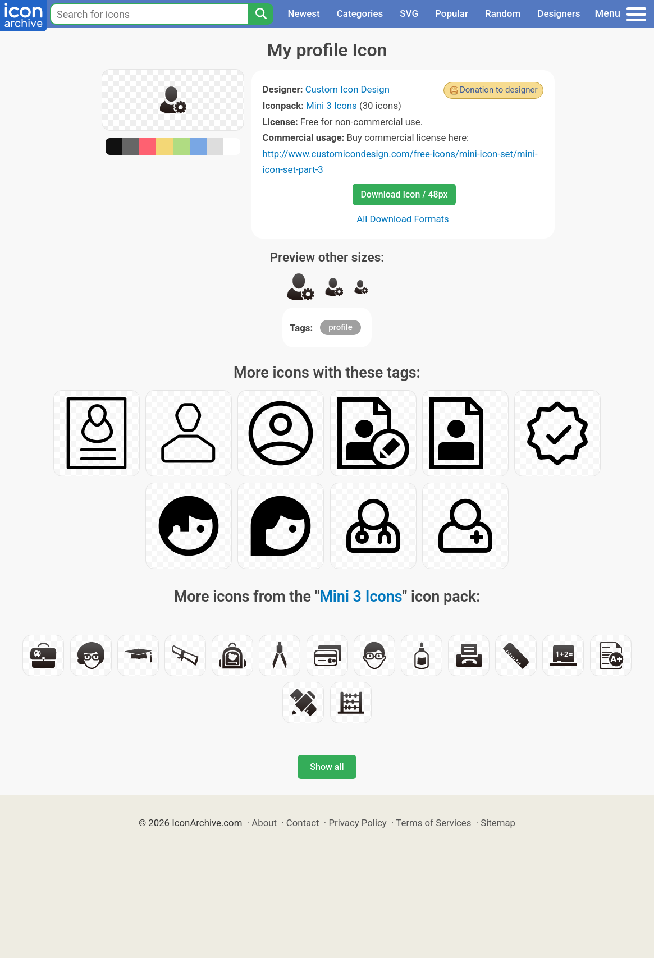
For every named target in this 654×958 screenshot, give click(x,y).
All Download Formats (402, 218)
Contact (302, 822)
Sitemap (498, 822)
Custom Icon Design (347, 89)
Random (502, 13)
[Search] (260, 14)
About (264, 822)
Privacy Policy (357, 822)
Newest (303, 13)
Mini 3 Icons (331, 105)
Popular (451, 13)
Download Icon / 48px (403, 194)
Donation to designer (499, 90)
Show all (327, 767)
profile (340, 327)
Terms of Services (433, 822)
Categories (360, 13)
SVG (409, 13)
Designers (558, 13)
